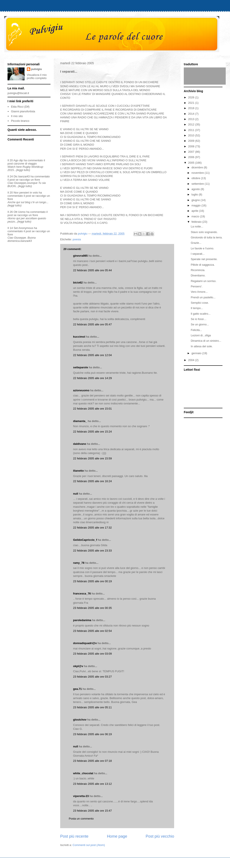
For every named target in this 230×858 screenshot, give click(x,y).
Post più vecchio (160, 836)
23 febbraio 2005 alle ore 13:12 (92, 783)
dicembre (198, 167)
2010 (191, 135)
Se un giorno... (200, 324)
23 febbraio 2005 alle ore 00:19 (92, 581)
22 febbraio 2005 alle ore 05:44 (92, 270)
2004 (191, 360)
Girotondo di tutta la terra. (206, 237)
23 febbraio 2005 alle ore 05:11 (92, 707)
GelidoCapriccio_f (85, 539)
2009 (191, 140)
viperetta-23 (81, 796)
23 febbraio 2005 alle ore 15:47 (92, 810)
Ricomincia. (198, 270)
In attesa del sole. (202, 346)
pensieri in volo (28, 192)
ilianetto (78, 470)
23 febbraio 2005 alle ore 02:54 (92, 630)
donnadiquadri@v (85, 643)
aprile (195, 210)
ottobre (196, 178)
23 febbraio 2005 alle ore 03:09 (92, 653)
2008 (191, 146)
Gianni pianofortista (23, 111)
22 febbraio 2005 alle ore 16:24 (92, 481)
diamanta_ (80, 421)
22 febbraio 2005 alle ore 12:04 (92, 355)
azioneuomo (81, 390)
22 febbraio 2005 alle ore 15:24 (92, 431)
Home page (117, 836)
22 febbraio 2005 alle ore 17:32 (92, 527)
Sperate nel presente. (204, 259)
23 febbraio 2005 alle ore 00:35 (92, 608)
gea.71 (77, 688)
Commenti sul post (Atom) (89, 845)
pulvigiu (36, 69)
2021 (191, 102)
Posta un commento (81, 818)
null (75, 493)
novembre (198, 172)
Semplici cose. (200, 302)
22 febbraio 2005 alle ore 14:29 (92, 378)
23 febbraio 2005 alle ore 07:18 (92, 760)
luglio (195, 194)
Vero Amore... (199, 291)
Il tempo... (197, 308)
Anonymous (25, 228)
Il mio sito (17, 116)
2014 (191, 113)
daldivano (79, 443)
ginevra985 (80, 255)
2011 (191, 130)
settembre (198, 183)
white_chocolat (83, 773)
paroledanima (82, 620)
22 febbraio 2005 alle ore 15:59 (92, 458)
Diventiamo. (198, 275)
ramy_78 (78, 562)
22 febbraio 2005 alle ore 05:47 (92, 324)
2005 (191, 162)
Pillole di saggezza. (203, 264)
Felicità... (196, 330)
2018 (191, 108)
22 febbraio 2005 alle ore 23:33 (92, 550)
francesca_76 (82, 593)
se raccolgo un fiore (28, 179)
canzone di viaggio (25, 163)
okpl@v (78, 666)
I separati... (197, 253)
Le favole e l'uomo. (202, 248)
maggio (196, 205)
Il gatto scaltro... (200, 313)
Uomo (22, 211)
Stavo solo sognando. (204, 232)
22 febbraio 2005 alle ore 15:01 (92, 408)
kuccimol (79, 336)
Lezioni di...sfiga (201, 335)
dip (21, 160)
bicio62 (78, 282)
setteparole (80, 367)
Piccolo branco (20, 120)
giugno (196, 200)
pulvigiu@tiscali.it (18, 93)
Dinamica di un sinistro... (206, 340)
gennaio (197, 353)
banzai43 (24, 176)
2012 (191, 124)
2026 (191, 97)
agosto (196, 189)
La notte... (197, 226)
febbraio (197, 221)
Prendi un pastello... (203, 297)
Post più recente (74, 836)
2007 (191, 151)
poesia (77, 239)
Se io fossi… (198, 319)
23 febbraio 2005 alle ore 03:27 (92, 676)
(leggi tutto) (23, 170)
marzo (196, 216)
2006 (191, 157)
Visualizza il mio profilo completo (37, 76)
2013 (191, 119)
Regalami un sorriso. (203, 281)
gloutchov (79, 719)
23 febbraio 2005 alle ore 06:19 (92, 734)
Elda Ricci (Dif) (20, 106)
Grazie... (196, 242)
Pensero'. (196, 286)
